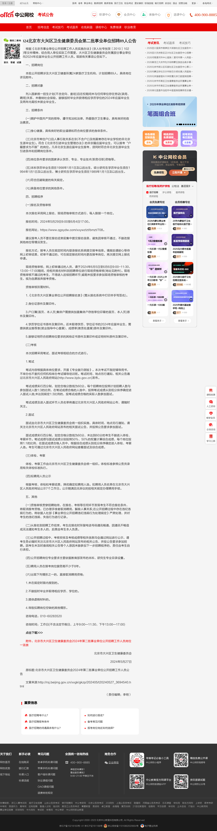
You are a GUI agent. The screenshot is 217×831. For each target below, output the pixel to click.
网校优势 (5, 768)
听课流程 (24, 780)
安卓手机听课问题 (48, 762)
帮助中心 (38, 3)
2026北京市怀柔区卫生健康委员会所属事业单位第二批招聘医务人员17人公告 (170, 85)
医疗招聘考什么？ (39, 715)
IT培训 (191, 806)
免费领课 (116, 27)
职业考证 (128, 3)
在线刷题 (87, 27)
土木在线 (181, 806)
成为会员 (24, 3)
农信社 (168, 3)
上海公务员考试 (123, 803)
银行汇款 (24, 768)
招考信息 (43, 27)
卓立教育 (105, 806)
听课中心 (105, 14)
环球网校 (19, 810)
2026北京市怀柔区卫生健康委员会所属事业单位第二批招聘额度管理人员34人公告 (170, 81)
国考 (74, 3)
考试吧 (40, 810)
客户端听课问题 (46, 774)
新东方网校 (187, 803)
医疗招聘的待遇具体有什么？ (45, 728)
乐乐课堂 (166, 803)
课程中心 (101, 27)
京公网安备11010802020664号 (123, 826)
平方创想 (161, 806)
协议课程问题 (45, 780)
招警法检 (183, 3)
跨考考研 (208, 803)
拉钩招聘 (33, 806)
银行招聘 (159, 3)
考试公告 (46, 14)
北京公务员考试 (95, 803)
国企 (175, 3)
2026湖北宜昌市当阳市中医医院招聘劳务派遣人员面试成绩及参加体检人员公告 (170, 90)
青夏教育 (86, 806)
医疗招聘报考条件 (39, 721)
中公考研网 (80, 803)
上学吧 (198, 803)
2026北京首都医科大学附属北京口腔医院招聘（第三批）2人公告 (170, 76)
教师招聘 (98, 3)
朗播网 (137, 803)
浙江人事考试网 (19, 803)
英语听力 (13, 806)
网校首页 (5, 762)
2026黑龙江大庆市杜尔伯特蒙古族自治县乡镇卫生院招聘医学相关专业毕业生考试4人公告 (170, 62)
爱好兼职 (139, 3)
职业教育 (130, 27)
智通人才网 (45, 806)
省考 (80, 3)
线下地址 (5, 774)
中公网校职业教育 (75, 810)
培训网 (56, 806)
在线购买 (24, 762)
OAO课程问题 (46, 787)
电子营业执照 (149, 826)
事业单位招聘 (6, 810)
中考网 (3, 806)
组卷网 (151, 806)
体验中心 (155, 14)
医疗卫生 (118, 3)
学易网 (49, 810)
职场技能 (149, 3)
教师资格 (108, 3)
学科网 (176, 803)
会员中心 (129, 14)
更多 (195, 3)
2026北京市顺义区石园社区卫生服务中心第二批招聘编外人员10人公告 (170, 67)
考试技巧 (58, 27)
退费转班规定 (45, 793)
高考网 (23, 806)
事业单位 (88, 3)
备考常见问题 (95, 721)
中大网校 (30, 810)
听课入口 (24, 774)
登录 (4, 3)
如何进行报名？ (96, 715)
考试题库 (72, 27)
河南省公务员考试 (151, 803)
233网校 (110, 803)
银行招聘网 (67, 803)
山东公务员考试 (51, 803)
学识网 (171, 806)
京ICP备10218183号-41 (71, 826)
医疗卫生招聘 (35, 803)
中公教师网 (202, 806)
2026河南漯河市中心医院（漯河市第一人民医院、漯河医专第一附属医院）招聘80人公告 (170, 57)
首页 (29, 27)
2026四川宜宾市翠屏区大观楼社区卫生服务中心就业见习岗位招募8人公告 (170, 48)
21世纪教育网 (139, 806)
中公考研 (59, 810)
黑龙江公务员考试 (70, 806)
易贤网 (96, 806)
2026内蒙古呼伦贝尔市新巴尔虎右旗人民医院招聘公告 (170, 71)
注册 (10, 3)
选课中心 (179, 14)
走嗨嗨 (115, 806)
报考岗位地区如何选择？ (101, 728)
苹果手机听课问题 (48, 768)
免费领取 (159, 172)
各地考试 (208, 3)
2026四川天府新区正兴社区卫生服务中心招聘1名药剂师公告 (170, 53)
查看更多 (157, 320)
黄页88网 (125, 806)
